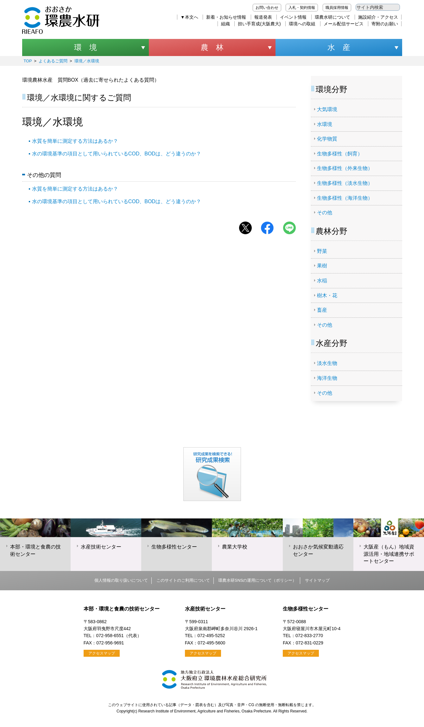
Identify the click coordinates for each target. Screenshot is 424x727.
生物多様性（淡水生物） (345, 183)
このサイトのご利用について (183, 580)
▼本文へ (189, 17)
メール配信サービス (344, 23)
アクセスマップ (101, 653)
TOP (28, 61)
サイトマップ (317, 580)
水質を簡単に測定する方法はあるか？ (75, 141)
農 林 (212, 47)
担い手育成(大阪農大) (259, 23)
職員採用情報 (337, 7)
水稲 (322, 280)
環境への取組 (302, 23)
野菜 (322, 251)
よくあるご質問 (53, 61)
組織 (225, 23)
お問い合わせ (267, 7)
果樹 (322, 265)
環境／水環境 (86, 61)
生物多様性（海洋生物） (345, 198)
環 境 (85, 47)
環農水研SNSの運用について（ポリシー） (257, 580)
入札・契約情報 (301, 7)
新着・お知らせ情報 (226, 17)
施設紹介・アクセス (378, 17)
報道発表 (263, 17)
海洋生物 (327, 378)
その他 (324, 212)
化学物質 (327, 138)
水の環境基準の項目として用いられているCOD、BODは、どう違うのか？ (116, 153)
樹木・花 (327, 295)
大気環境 (327, 109)
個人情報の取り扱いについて (121, 580)
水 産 (338, 47)
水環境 (324, 124)
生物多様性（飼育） (340, 153)
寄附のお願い (384, 23)
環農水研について (332, 17)
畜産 (322, 310)
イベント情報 (293, 17)
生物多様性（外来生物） (345, 168)
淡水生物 (327, 363)
